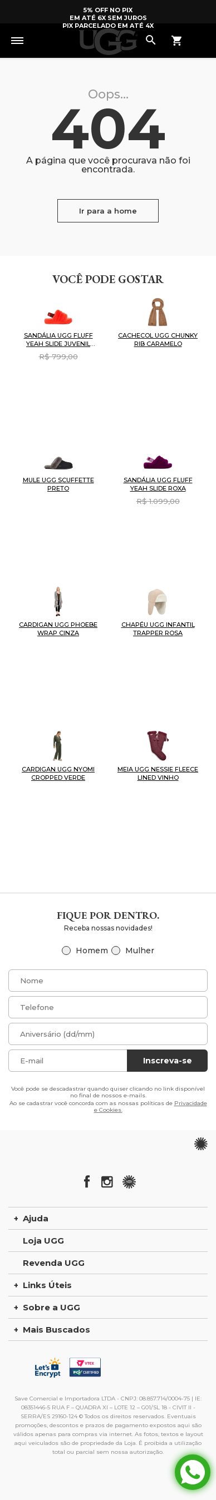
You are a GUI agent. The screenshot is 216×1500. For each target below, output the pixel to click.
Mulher (139, 950)
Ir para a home (108, 210)
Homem (92, 950)
